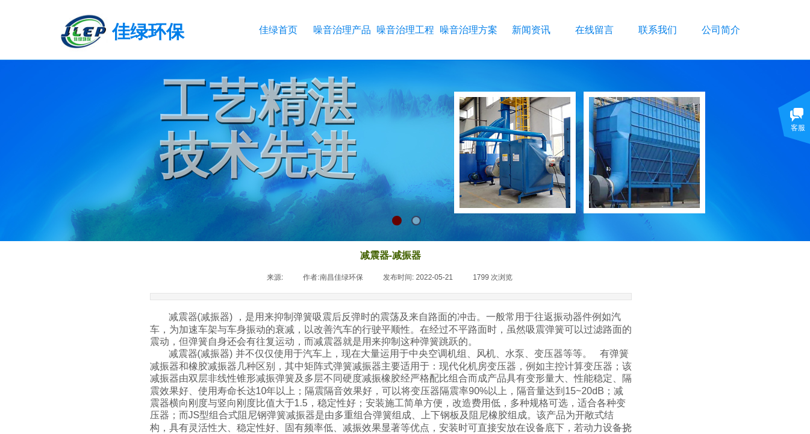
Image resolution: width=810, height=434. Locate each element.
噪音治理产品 (341, 30)
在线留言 (594, 30)
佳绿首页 (278, 30)
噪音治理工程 (405, 30)
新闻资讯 (531, 30)
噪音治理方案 (468, 30)
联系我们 (657, 30)
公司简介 (721, 30)
